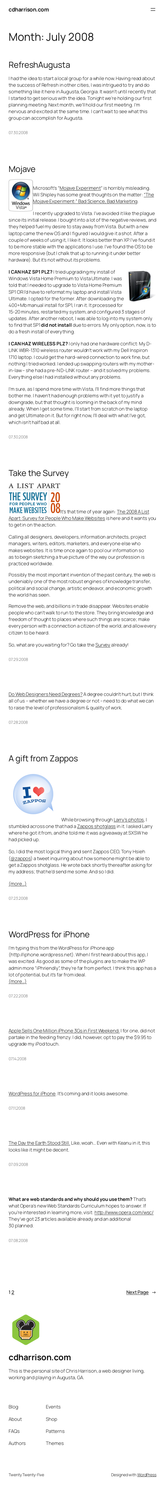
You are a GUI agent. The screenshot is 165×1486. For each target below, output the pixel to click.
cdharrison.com (29, 9)
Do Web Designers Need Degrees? (45, 694)
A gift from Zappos (43, 758)
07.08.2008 (18, 1240)
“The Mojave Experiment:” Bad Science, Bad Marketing (93, 197)
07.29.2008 (18, 659)
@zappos (21, 858)
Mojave (22, 169)
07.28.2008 (18, 722)
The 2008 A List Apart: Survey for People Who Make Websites (79, 514)
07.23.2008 (18, 898)
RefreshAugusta (39, 64)
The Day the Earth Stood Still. (39, 1142)
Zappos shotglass (96, 826)
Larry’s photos (129, 819)
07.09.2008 (18, 1164)
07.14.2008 (17, 1058)
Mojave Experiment (80, 188)
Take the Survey (39, 473)
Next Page (141, 1292)
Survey (102, 644)
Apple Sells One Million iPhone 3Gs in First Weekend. (64, 1030)
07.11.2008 (17, 1108)
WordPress (146, 1474)
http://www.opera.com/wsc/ (124, 1212)
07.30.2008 (18, 132)
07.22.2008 (18, 996)
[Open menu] (153, 9)
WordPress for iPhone (49, 934)
